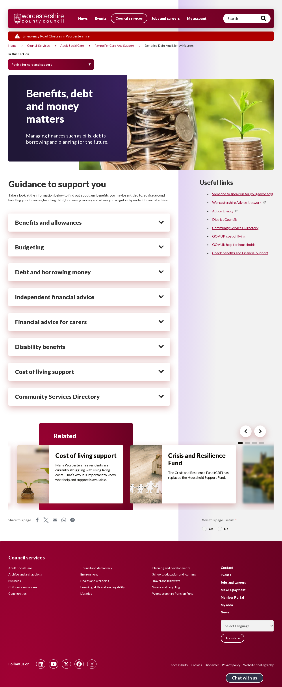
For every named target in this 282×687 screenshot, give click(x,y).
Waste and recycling (166, 587)
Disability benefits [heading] (40, 346)
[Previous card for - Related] (244, 431)
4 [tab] (261, 443)
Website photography (258, 665)
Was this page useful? (218, 520)
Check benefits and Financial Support (240, 253)
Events (101, 18)
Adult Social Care (20, 568)
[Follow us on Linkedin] (40, 664)
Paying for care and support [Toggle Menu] (32, 64)
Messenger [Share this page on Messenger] (72, 520)
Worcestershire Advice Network (239, 202)
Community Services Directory (235, 228)
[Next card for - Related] (259, 431)
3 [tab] (254, 443)
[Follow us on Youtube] (53, 664)
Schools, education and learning (174, 574)
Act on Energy (225, 211)
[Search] (247, 18)
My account (197, 18)
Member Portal (232, 597)
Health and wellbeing (94, 581)
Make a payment (233, 590)
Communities (17, 593)
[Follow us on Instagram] (91, 664)
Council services (129, 18)
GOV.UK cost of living (228, 236)
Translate (233, 638)
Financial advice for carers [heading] (51, 321)
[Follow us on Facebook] (79, 664)
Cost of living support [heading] (44, 371)
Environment (89, 574)
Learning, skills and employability (102, 587)
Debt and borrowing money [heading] (53, 272)
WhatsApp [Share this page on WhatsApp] (63, 520)
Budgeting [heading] (29, 247)
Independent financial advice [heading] (54, 297)
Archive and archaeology (25, 574)
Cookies (196, 665)
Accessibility (179, 665)
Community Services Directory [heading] (57, 396)
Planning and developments (171, 568)
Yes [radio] (210, 529)
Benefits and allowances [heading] (48, 222)
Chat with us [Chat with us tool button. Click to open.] (244, 677)
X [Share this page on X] (46, 520)
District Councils (224, 219)
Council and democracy (96, 568)
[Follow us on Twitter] (66, 664)
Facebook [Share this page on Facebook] (37, 520)
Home (12, 45)
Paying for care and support (114, 45)
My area (227, 605)
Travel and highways (166, 581)
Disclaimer (212, 665)
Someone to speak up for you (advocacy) (242, 194)
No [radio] (226, 529)
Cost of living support (74, 459)
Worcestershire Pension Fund (172, 593)
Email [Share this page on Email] (55, 520)
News (83, 18)
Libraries (86, 593)
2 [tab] (247, 443)
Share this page (19, 520)
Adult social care (72, 45)
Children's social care (22, 587)
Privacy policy (231, 665)
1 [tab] (240, 443)
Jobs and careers (166, 18)
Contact (227, 567)
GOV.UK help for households (233, 244)
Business (14, 581)
